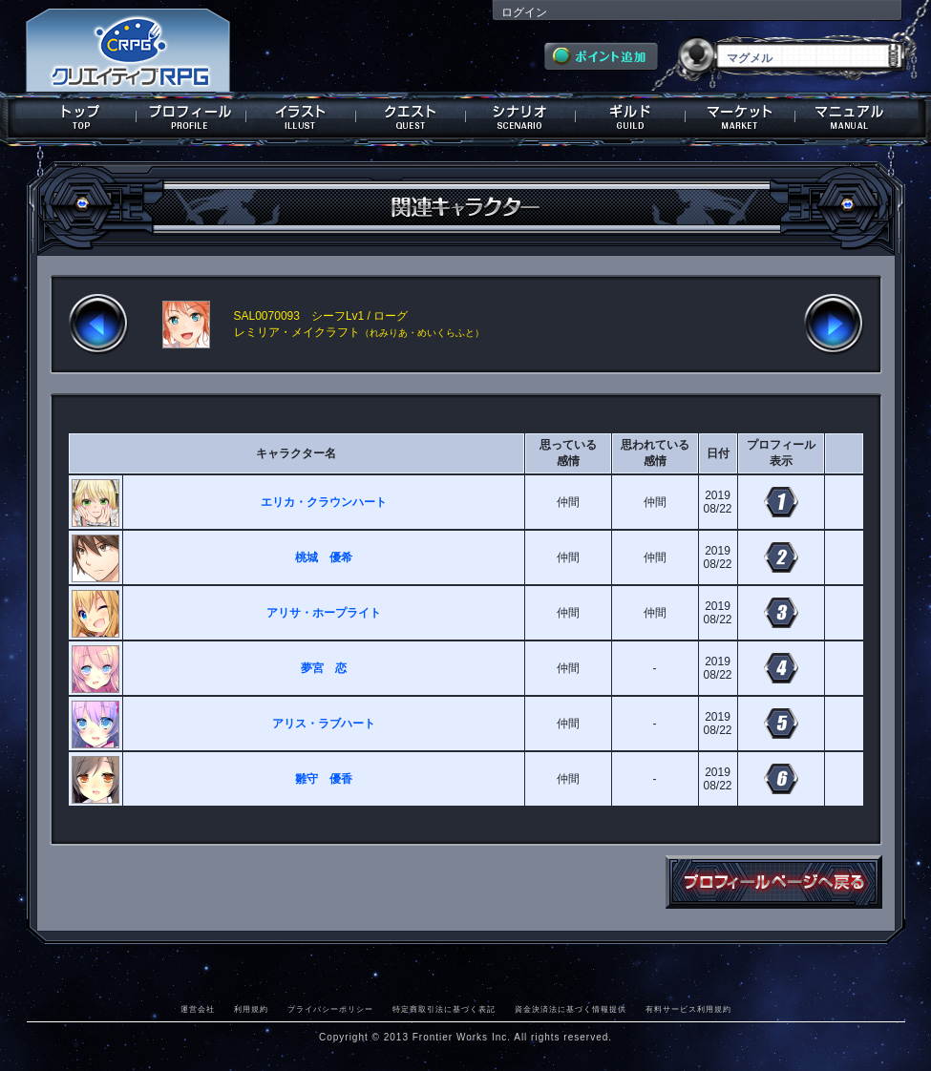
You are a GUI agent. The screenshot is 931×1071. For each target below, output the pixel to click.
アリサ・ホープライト (323, 613)
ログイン (524, 12)
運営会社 (197, 1009)
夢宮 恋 (324, 668)
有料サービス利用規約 (688, 1009)
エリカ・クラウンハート (324, 502)
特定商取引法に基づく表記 (444, 1009)
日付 (718, 453)
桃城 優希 (323, 557)
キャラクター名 (296, 453)
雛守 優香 (323, 779)
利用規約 (251, 1009)
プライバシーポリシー (330, 1009)
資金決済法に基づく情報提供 (570, 1009)
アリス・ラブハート (323, 723)
